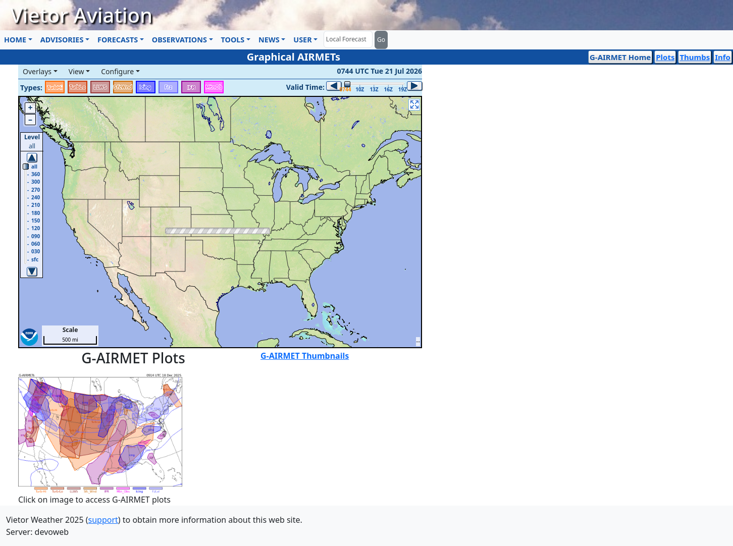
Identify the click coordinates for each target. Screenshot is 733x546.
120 (35, 228)
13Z (374, 89)
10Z (359, 89)
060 (35, 243)
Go (381, 39)
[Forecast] (348, 39)
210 (35, 204)
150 (35, 220)
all (34, 166)
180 (35, 212)
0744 (345, 89)
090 (35, 236)
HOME (15, 39)
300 (35, 181)
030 (35, 251)
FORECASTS (117, 39)
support (103, 519)
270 (35, 189)
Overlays (37, 71)
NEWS (269, 39)
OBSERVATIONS (179, 39)
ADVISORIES (62, 39)
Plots (665, 57)
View (76, 71)
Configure (117, 71)
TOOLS (233, 39)
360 (35, 174)
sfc (34, 259)
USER (302, 39)
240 (35, 197)
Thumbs (694, 57)
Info (722, 57)
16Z (388, 89)
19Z (402, 89)
